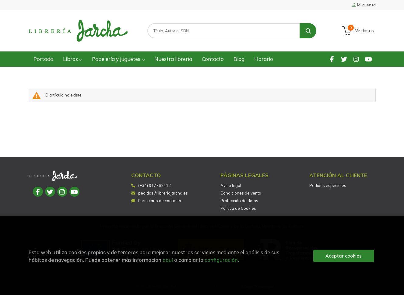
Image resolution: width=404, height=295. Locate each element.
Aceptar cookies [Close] (343, 256)
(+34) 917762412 (154, 185)
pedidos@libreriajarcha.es (159, 193)
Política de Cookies (238, 208)
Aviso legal (230, 185)
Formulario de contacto (156, 200)
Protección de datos (239, 200)
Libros (72, 59)
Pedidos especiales (327, 185)
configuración (221, 260)
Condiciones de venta (240, 193)
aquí (168, 260)
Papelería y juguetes (118, 59)
